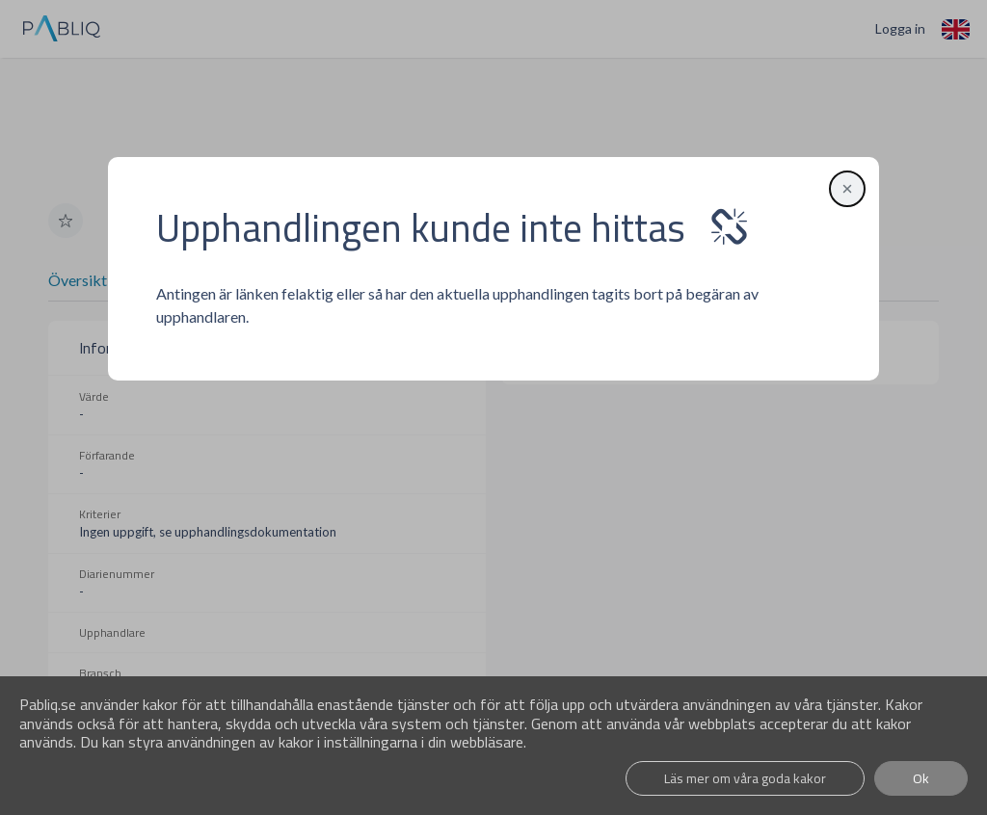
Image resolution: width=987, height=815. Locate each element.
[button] (843, 188)
